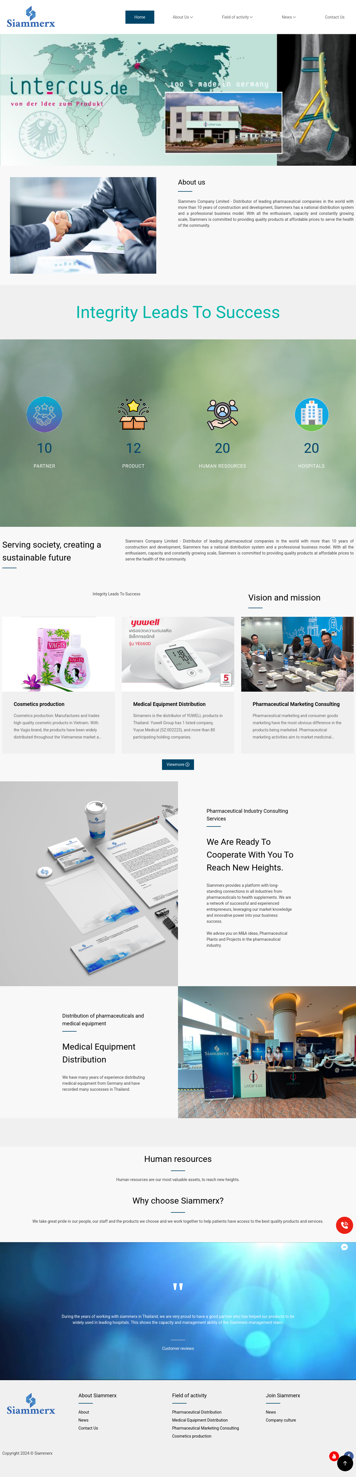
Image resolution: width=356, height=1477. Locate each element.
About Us (183, 17)
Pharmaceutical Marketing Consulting (296, 704)
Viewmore (178, 764)
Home (140, 17)
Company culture (281, 1420)
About (84, 1412)
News (289, 17)
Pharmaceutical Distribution (197, 1412)
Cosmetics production (39, 704)
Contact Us (335, 17)
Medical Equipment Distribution (169, 704)
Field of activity (237, 17)
